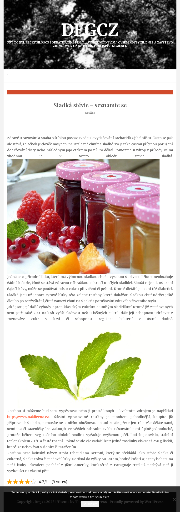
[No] (174, 499)
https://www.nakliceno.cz (28, 417)
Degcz (90, 33)
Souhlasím (90, 504)
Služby (90, 112)
